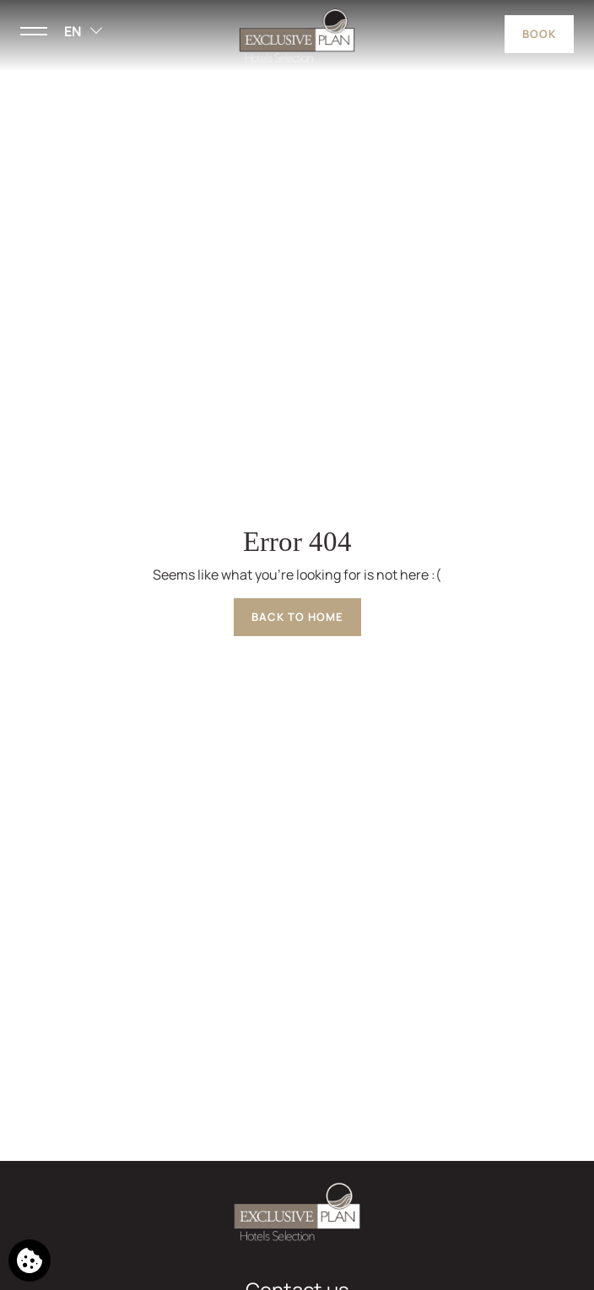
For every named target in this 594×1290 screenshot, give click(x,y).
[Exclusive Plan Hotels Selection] (296, 34)
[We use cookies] (29, 1260)
